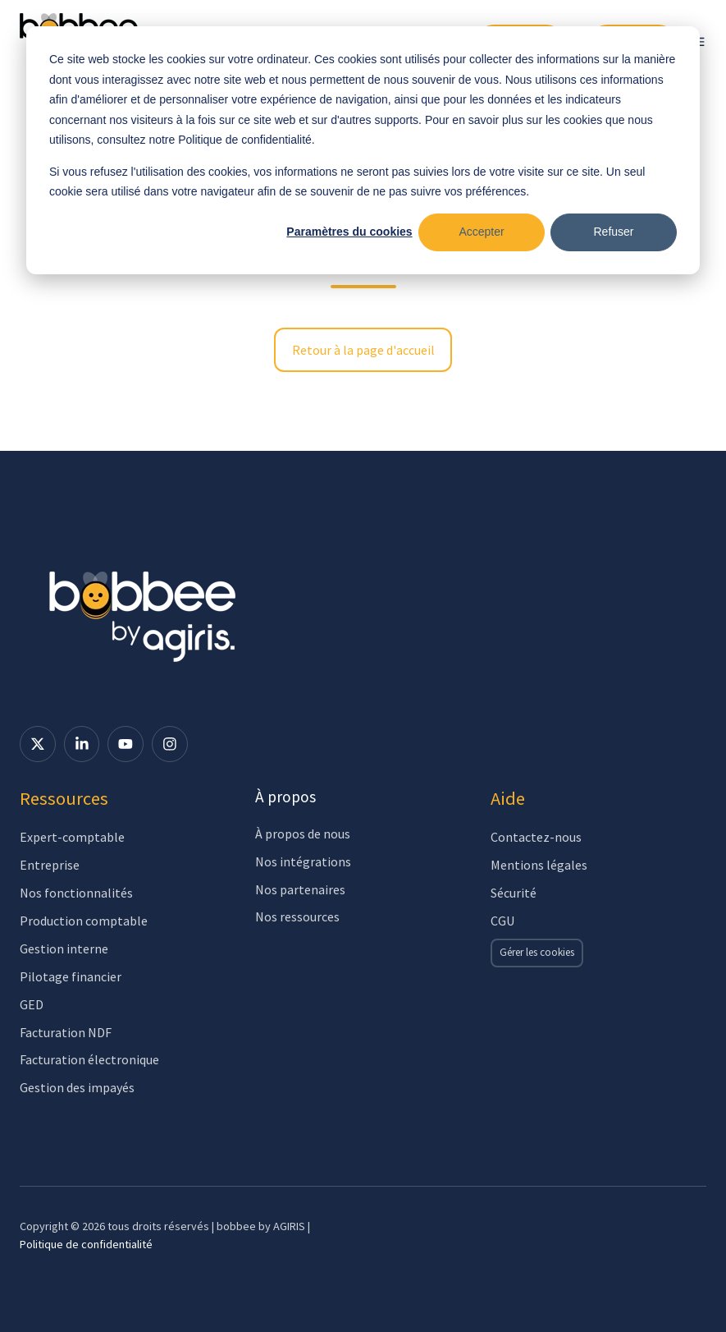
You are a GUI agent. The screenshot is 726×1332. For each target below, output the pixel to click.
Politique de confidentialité (86, 1244)
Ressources (64, 798)
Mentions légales (539, 865)
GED (31, 1004)
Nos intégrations (303, 861)
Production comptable (84, 920)
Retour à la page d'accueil (363, 350)
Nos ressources (297, 916)
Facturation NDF (66, 1032)
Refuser (613, 231)
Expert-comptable (72, 837)
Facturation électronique (89, 1059)
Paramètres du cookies (349, 231)
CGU (502, 920)
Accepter (481, 231)
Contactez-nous (536, 837)
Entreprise (50, 865)
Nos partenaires (300, 889)
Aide (508, 798)
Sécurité (514, 892)
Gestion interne (64, 948)
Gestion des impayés (77, 1087)
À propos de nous (302, 833)
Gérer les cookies (537, 952)
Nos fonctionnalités (76, 892)
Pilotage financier (70, 976)
